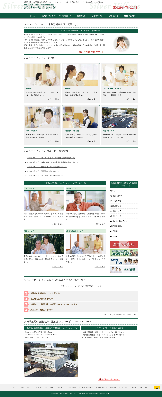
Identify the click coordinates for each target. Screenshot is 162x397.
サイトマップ (123, 387)
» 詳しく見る (57, 224)
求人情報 (114, 231)
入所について (97, 16)
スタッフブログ (144, 387)
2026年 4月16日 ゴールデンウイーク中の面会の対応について (51, 158)
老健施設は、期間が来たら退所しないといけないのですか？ (54, 304)
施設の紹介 (81, 16)
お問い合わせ (113, 16)
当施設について (47, 16)
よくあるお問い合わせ (119, 221)
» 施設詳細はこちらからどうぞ (36, 337)
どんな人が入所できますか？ (42, 299)
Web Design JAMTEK (104, 393)
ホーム (32, 16)
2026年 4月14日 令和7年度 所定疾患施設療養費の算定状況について (54, 162)
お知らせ (114, 236)
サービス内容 (64, 16)
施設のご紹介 (116, 206)
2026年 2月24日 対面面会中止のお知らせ (43, 171)
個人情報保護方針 (117, 226)
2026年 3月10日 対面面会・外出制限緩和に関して (47, 167)
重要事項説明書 (129, 16)
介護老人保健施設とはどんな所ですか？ (46, 293)
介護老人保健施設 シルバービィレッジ (69, 393)
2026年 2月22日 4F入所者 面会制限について (45, 176)
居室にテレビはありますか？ (42, 310)
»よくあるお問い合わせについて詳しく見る (120, 315)
